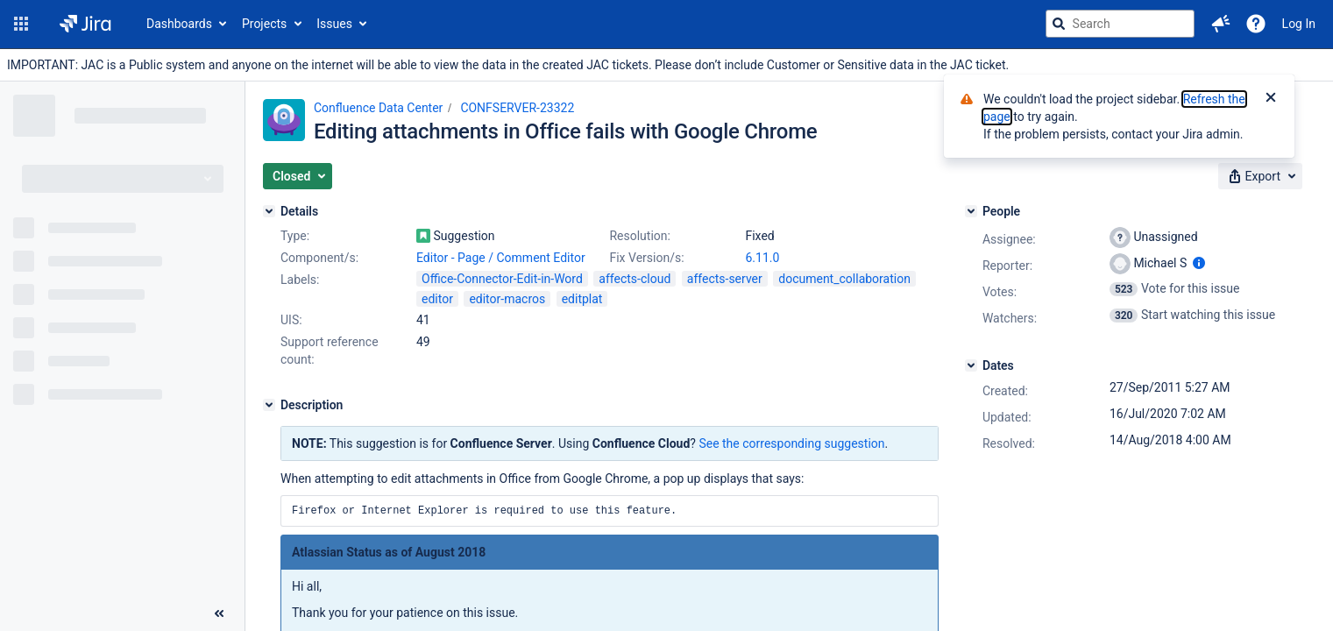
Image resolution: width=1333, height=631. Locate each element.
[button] (21, 23)
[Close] (1271, 99)
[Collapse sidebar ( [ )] (219, 613)
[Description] (269, 405)
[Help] (1256, 24)
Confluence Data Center (378, 108)
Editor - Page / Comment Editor (500, 258)
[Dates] (971, 365)
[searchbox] (1120, 24)
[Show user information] (1199, 263)
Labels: (299, 280)
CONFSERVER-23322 (517, 108)
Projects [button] (264, 24)
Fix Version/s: (646, 258)
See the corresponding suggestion (791, 443)
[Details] (269, 211)
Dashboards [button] (179, 24)
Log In (1298, 24)
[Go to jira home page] (85, 23)
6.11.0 (762, 258)
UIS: (291, 320)
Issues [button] (334, 24)
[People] (971, 211)
